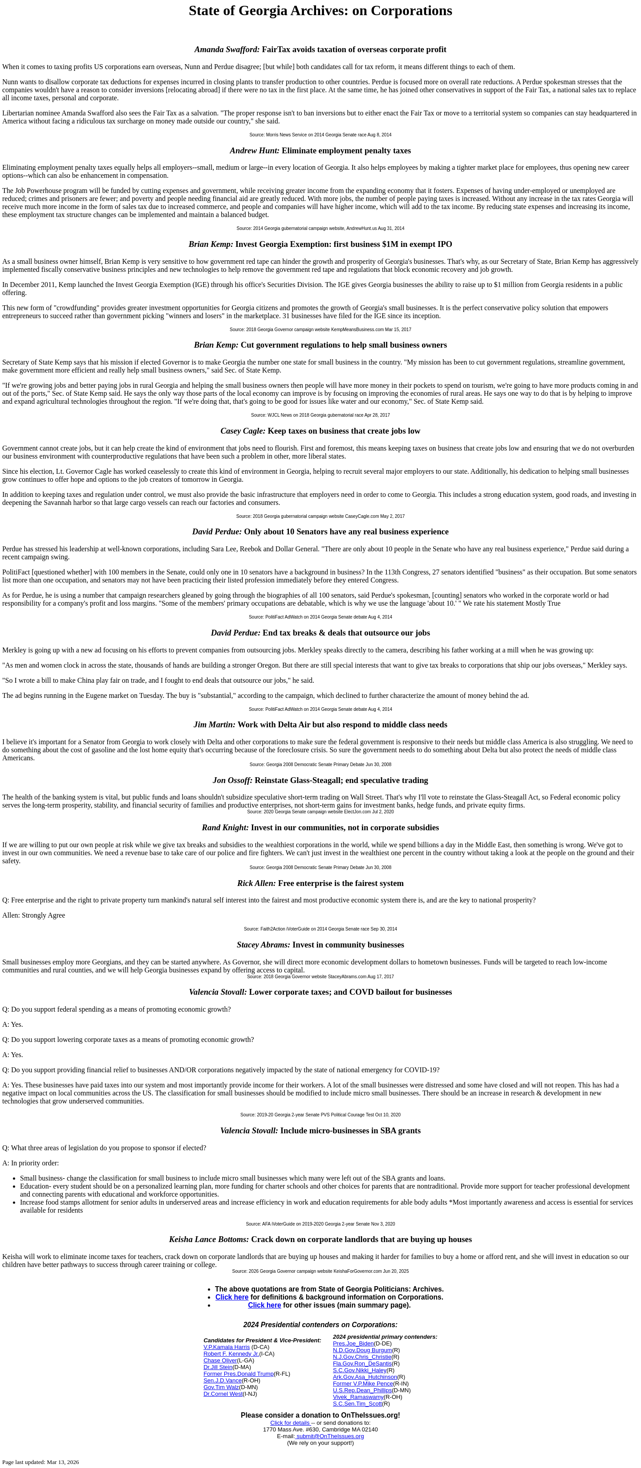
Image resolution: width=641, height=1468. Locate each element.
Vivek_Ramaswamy (358, 1397)
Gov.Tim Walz (221, 1387)
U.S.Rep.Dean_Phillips (362, 1390)
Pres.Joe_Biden (353, 1343)
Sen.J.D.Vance (222, 1380)
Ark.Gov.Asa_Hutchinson (365, 1377)
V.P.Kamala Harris (226, 1347)
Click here (232, 1297)
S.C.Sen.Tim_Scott (357, 1403)
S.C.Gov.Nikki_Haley (359, 1370)
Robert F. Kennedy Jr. (231, 1353)
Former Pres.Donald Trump (238, 1373)
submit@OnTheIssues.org (329, 1436)
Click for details (290, 1422)
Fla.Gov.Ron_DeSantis (362, 1363)
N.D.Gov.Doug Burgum (362, 1350)
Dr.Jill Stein (217, 1367)
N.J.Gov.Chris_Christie (362, 1356)
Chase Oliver (220, 1360)
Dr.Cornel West (223, 1393)
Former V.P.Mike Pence (363, 1383)
